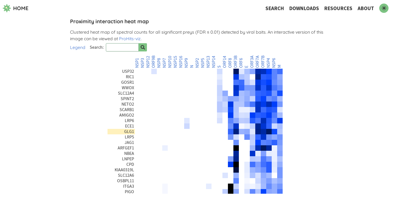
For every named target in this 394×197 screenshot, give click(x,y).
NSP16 (181, 62)
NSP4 (268, 63)
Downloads (304, 8)
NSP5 (202, 63)
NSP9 (186, 63)
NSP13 (208, 62)
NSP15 (175, 62)
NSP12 (148, 62)
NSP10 (170, 62)
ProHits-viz (130, 38)
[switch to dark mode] (384, 8)
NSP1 (137, 63)
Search (274, 8)
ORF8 (230, 63)
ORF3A (252, 62)
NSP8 (159, 63)
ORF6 (241, 63)
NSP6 (274, 63)
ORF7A (257, 62)
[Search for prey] (143, 47)
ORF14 (224, 62)
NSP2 (197, 63)
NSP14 (213, 62)
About (366, 8)
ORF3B (235, 62)
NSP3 (142, 63)
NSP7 (164, 63)
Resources (338, 8)
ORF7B (263, 62)
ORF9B (153, 62)
